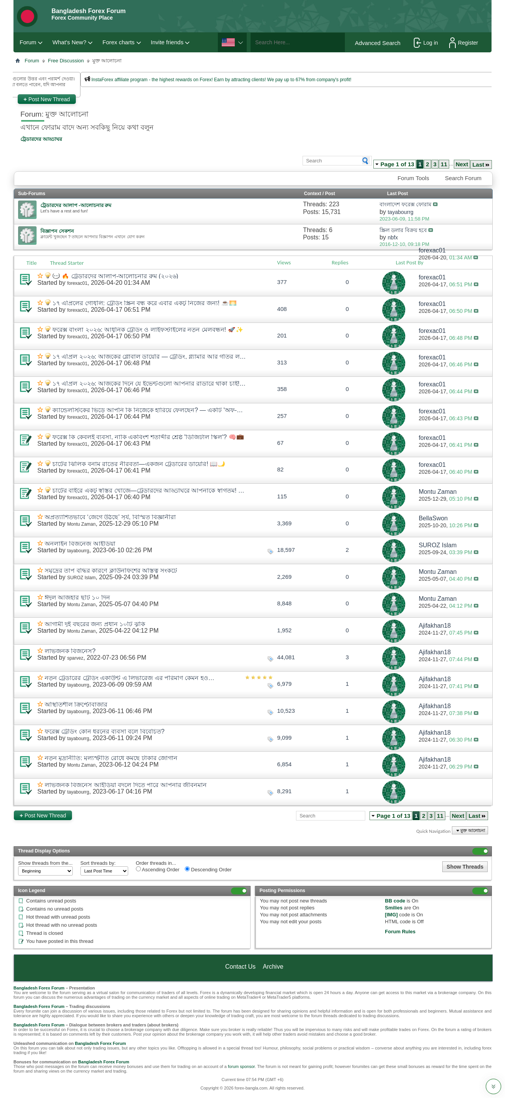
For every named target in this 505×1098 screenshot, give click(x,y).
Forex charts (118, 42)
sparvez (75, 658)
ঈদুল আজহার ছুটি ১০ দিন (77, 597)
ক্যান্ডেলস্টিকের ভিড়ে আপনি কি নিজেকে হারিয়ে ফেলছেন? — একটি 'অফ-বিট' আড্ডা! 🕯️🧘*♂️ (149, 410)
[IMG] (391, 915)
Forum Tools (413, 178)
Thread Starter (67, 262)
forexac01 (77, 283)
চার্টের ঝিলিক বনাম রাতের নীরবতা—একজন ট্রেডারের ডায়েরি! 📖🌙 (139, 463)
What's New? (69, 42)
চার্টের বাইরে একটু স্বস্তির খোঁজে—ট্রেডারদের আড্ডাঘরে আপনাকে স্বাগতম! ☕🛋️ (149, 490)
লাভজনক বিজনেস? (70, 650)
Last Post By (413, 262)
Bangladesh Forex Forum (39, 988)
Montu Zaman (81, 524)
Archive (273, 966)
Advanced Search (377, 43)
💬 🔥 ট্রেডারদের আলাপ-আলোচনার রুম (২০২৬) (115, 276)
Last (481, 164)
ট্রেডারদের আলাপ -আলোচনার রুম (75, 205)
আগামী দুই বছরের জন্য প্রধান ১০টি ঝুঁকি (95, 624)
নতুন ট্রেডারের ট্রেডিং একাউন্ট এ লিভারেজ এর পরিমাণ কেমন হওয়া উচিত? (131, 677)
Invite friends (167, 42)
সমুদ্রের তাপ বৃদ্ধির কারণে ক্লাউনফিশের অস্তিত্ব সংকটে (111, 570)
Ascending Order (157, 869)
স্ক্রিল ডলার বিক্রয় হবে (403, 230)
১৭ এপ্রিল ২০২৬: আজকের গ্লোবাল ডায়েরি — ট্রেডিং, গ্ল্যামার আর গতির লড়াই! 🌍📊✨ (149, 356)
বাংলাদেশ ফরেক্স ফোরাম (405, 204)
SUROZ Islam (81, 577)
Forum (28, 42)
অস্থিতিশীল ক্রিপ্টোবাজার (76, 704)
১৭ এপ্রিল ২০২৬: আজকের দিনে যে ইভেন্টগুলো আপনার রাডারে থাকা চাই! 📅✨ (149, 383)
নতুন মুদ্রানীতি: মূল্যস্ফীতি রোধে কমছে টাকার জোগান (111, 757)
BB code (395, 901)
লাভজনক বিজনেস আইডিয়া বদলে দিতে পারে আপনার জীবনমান (126, 784)
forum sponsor (241, 1066)
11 (444, 164)
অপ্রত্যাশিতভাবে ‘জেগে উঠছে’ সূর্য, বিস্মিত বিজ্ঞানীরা (110, 517)
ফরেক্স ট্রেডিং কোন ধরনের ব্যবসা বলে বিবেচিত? (105, 731)
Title (32, 262)
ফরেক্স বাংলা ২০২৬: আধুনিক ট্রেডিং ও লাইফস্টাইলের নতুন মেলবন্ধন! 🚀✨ (147, 329)
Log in (426, 43)
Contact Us (240, 966)
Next (462, 164)
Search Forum (463, 178)
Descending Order (208, 869)
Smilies (394, 908)
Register (463, 42)
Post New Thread (46, 99)
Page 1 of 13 (398, 164)
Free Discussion (66, 61)
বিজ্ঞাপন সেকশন (57, 231)
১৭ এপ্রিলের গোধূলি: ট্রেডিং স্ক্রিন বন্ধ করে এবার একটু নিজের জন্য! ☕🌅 (144, 303)
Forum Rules (400, 931)
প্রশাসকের (124, 90)
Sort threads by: (98, 863)
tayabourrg (78, 550)
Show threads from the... (45, 863)
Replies (340, 262)
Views (284, 262)
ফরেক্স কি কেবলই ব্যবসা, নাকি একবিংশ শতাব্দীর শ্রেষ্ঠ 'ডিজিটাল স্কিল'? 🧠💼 (148, 437)
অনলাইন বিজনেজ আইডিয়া (80, 543)
